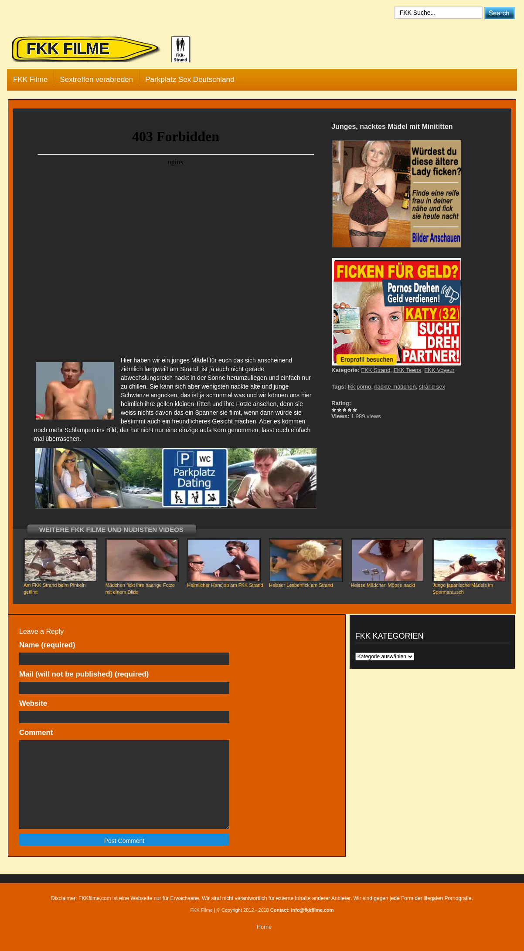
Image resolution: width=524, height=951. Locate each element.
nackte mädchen (394, 386)
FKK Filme (30, 79)
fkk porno (359, 386)
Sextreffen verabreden (96, 79)
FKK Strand (375, 370)
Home (264, 927)
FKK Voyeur (439, 370)
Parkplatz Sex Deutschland (189, 79)
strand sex (432, 386)
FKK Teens (407, 370)
